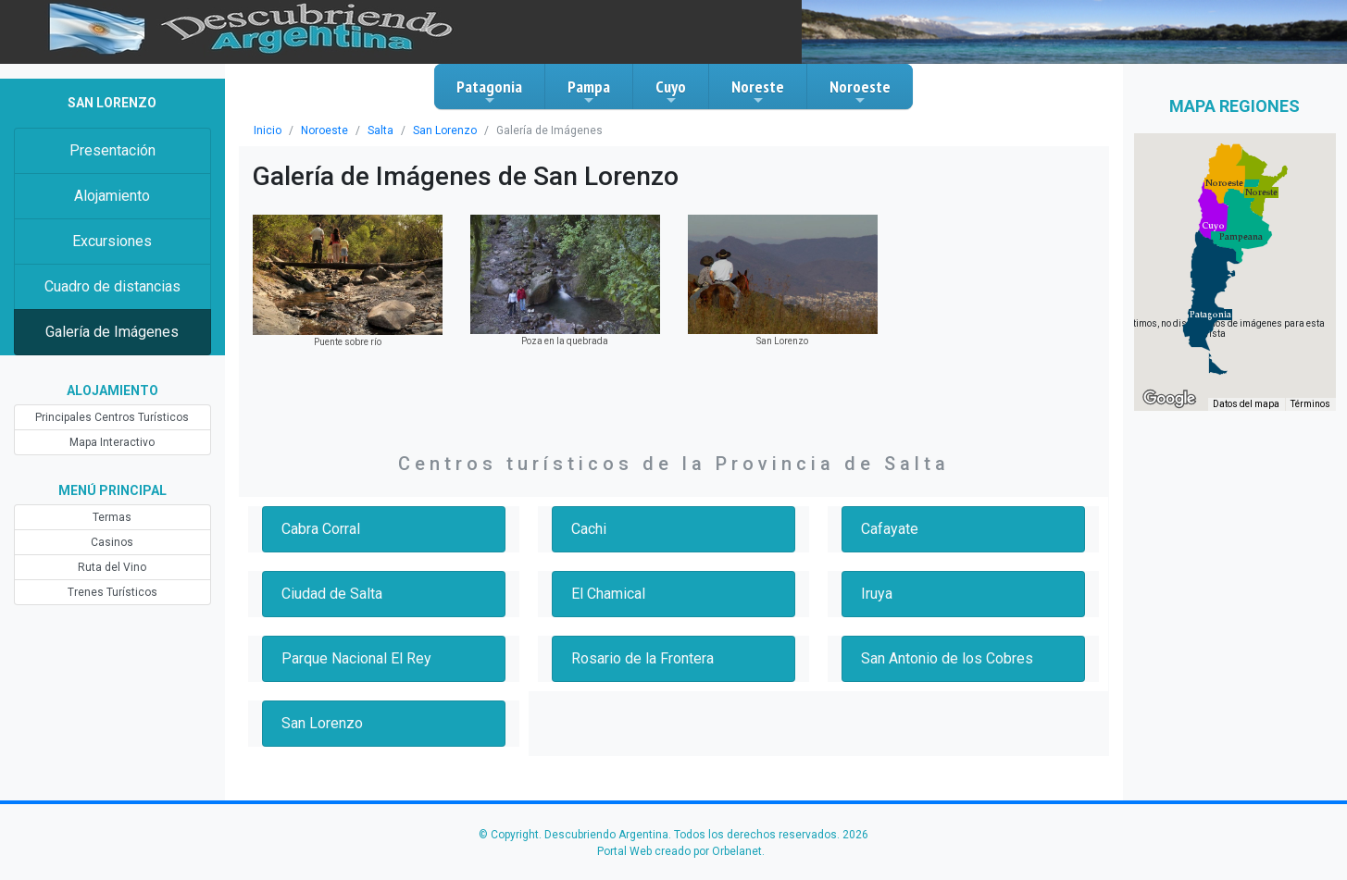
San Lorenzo (445, 130)
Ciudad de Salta (331, 593)
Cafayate (889, 529)
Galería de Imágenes (112, 332)
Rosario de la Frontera (642, 658)
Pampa (588, 91)
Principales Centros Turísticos (112, 417)
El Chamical (608, 593)
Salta (380, 130)
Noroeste (860, 91)
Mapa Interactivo (112, 442)
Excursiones (112, 241)
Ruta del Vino (112, 567)
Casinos (112, 542)
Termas (112, 517)
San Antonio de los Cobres (947, 658)
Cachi (588, 529)
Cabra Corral (320, 529)
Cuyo (670, 91)
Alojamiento (112, 196)
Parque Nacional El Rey (356, 658)
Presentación (112, 150)
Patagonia (489, 91)
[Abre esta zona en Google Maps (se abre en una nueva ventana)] (1169, 399)
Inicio (267, 130)
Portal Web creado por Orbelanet (679, 851)
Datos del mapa (1246, 404)
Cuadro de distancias (112, 286)
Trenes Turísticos (112, 592)
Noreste (757, 91)
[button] (1210, 314)
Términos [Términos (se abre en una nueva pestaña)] (1310, 404)
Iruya (876, 593)
